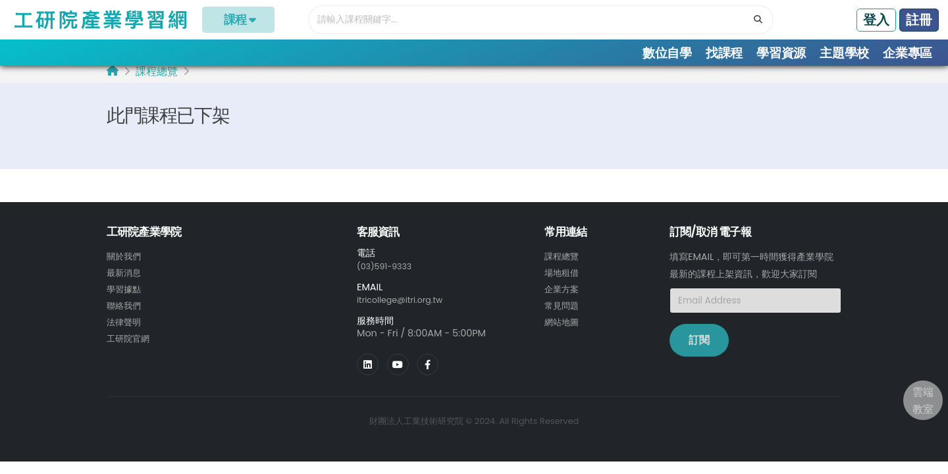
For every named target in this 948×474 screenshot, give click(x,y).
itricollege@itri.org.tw (406, 306)
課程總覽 (157, 79)
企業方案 (562, 295)
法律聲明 (125, 327)
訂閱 (699, 348)
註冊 (919, 20)
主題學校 (844, 53)
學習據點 (125, 295)
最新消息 (125, 279)
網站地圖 (562, 327)
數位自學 (667, 53)
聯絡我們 (125, 311)
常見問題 (562, 311)
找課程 (724, 53)
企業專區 (907, 53)
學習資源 (781, 53)
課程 (238, 20)
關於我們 (125, 264)
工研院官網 (130, 343)
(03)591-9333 (388, 273)
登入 (876, 20)
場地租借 (562, 279)
